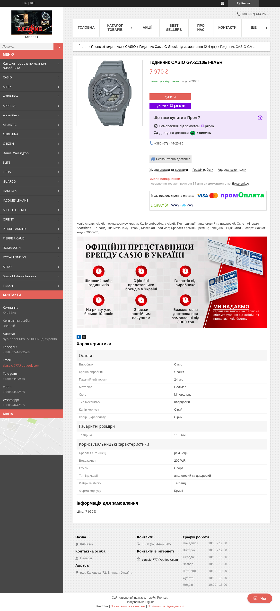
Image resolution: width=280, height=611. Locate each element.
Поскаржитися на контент (128, 606)
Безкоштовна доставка (173, 159)
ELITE (6, 162)
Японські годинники (106, 47)
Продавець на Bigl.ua (140, 602)
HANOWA (10, 191)
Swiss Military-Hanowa (19, 276)
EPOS (7, 172)
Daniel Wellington (16, 153)
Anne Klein (11, 115)
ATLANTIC (10, 124)
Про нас (200, 28)
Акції (147, 27)
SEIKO (7, 266)
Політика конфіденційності (166, 606)
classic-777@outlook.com (21, 365)
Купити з (170, 106)
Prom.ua (162, 597)
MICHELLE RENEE (15, 210)
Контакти (227, 27)
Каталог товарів (115, 28)
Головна (86, 27)
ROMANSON (12, 248)
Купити (170, 96)
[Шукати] (58, 46)
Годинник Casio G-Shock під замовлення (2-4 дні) (178, 47)
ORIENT (8, 219)
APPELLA (9, 105)
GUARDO (9, 181)
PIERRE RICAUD (14, 238)
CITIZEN (8, 143)
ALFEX (7, 87)
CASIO (7, 77)
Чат (259, 598)
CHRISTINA (10, 134)
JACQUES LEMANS (15, 200)
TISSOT (8, 285)
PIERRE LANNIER (14, 229)
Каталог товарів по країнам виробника (24, 65)
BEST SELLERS (174, 28)
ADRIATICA (10, 96)
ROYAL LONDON (14, 257)
